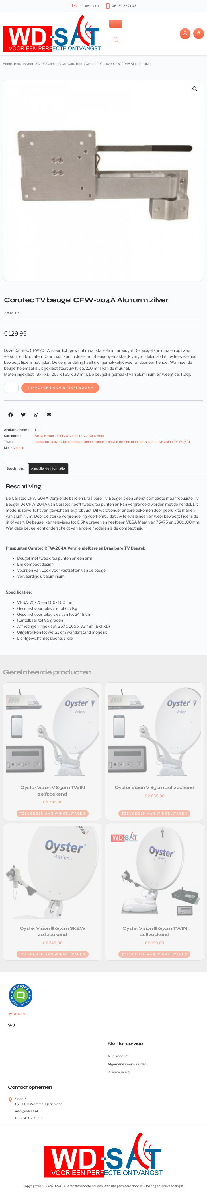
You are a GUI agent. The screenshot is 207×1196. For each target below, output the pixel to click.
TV (176, 442)
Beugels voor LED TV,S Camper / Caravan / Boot (48, 64)
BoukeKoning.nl (172, 1186)
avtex (58, 442)
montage (137, 442)
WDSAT (184, 442)
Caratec (18, 448)
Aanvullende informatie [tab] (48, 468)
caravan (112, 442)
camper (88, 442)
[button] (195, 89)
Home (7, 64)
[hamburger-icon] (115, 24)
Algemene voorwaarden (127, 1064)
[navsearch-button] (116, 40)
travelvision (164, 442)
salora (149, 442)
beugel (68, 442)
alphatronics (44, 442)
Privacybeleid (119, 1072)
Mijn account (118, 1056)
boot (77, 442)
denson (124, 442)
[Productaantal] (11, 388)
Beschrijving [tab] (16, 468)
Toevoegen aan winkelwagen (60, 388)
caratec (100, 442)
